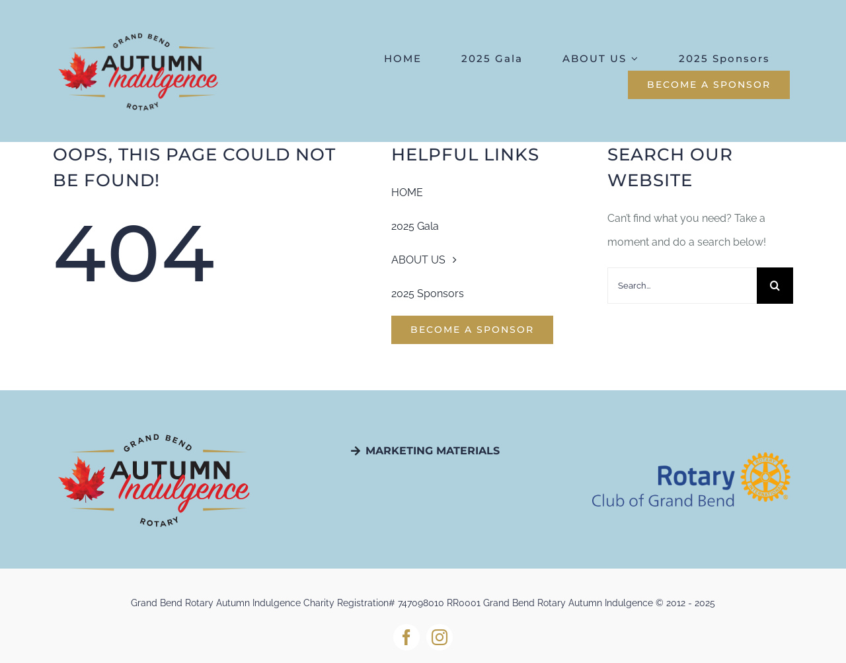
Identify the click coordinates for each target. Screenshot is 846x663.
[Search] (775, 285)
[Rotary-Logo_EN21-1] (691, 457)
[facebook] (406, 637)
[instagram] (439, 637)
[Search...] (682, 285)
